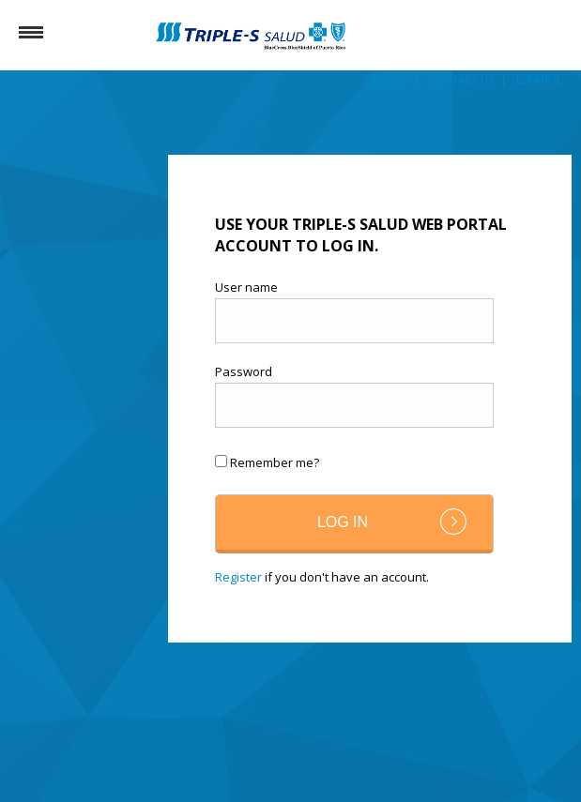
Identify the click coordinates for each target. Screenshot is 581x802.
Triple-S (384, 79)
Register (238, 576)
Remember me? (274, 462)
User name (246, 287)
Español (539, 79)
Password (243, 372)
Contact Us (461, 79)
